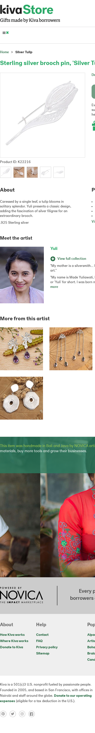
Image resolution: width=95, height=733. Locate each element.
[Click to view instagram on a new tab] (23, 714)
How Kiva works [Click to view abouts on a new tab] (12, 635)
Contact (42, 635)
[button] (5, 172)
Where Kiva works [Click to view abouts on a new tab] (14, 641)
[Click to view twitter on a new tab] (14, 714)
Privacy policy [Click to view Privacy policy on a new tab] (47, 647)
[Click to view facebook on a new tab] (32, 714)
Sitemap (42, 653)
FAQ (39, 641)
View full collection (68, 258)
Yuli (53, 249)
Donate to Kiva (11, 647)
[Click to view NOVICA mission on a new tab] (21, 595)
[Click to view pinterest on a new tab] (4, 714)
